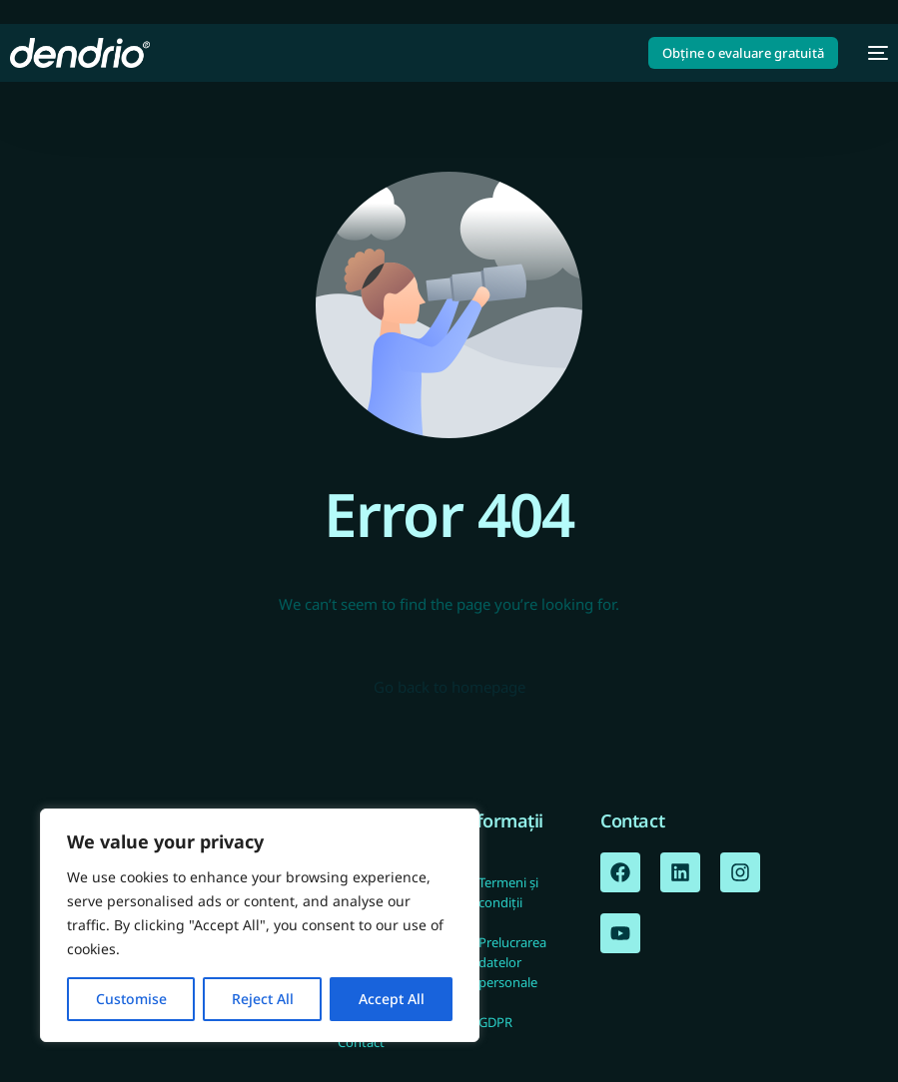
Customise (131, 998)
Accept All (392, 998)
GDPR (495, 1022)
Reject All (263, 998)
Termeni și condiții (508, 892)
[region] (259, 925)
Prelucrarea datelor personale (512, 962)
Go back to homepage (449, 687)
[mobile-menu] (873, 53)
